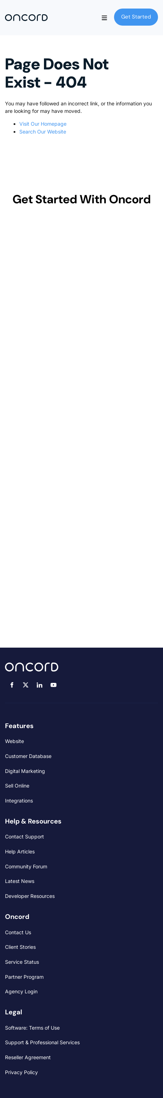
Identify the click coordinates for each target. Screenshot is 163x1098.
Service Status (22, 962)
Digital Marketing (25, 771)
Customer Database (28, 756)
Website (14, 741)
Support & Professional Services (42, 1042)
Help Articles (20, 851)
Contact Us (18, 932)
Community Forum (26, 866)
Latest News (19, 881)
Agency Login (21, 991)
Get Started (129, 12)
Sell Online (17, 786)
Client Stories (20, 947)
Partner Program (24, 977)
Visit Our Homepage (42, 124)
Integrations (19, 801)
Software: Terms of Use (32, 1028)
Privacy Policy (21, 1072)
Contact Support (24, 836)
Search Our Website (42, 132)
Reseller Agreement (28, 1057)
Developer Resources (30, 896)
